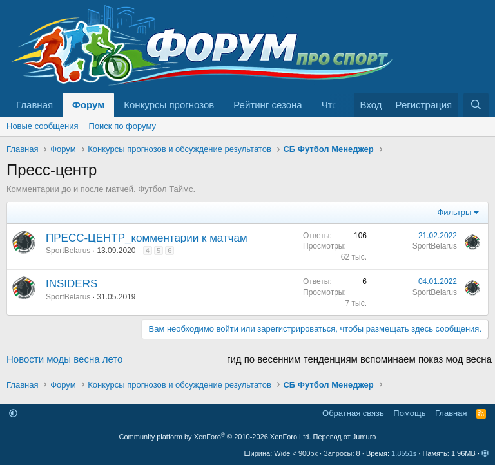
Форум (88, 104)
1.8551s (403, 453)
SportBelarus (68, 250)
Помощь (409, 413)
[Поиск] (476, 105)
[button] (13, 413)
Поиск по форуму (122, 126)
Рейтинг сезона (267, 104)
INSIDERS (71, 284)
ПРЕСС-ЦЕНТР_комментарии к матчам (147, 238)
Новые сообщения (42, 126)
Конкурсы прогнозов (169, 104)
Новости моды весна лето (64, 359)
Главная (34, 104)
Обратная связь (353, 413)
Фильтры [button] (454, 212)
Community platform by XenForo (215, 437)
